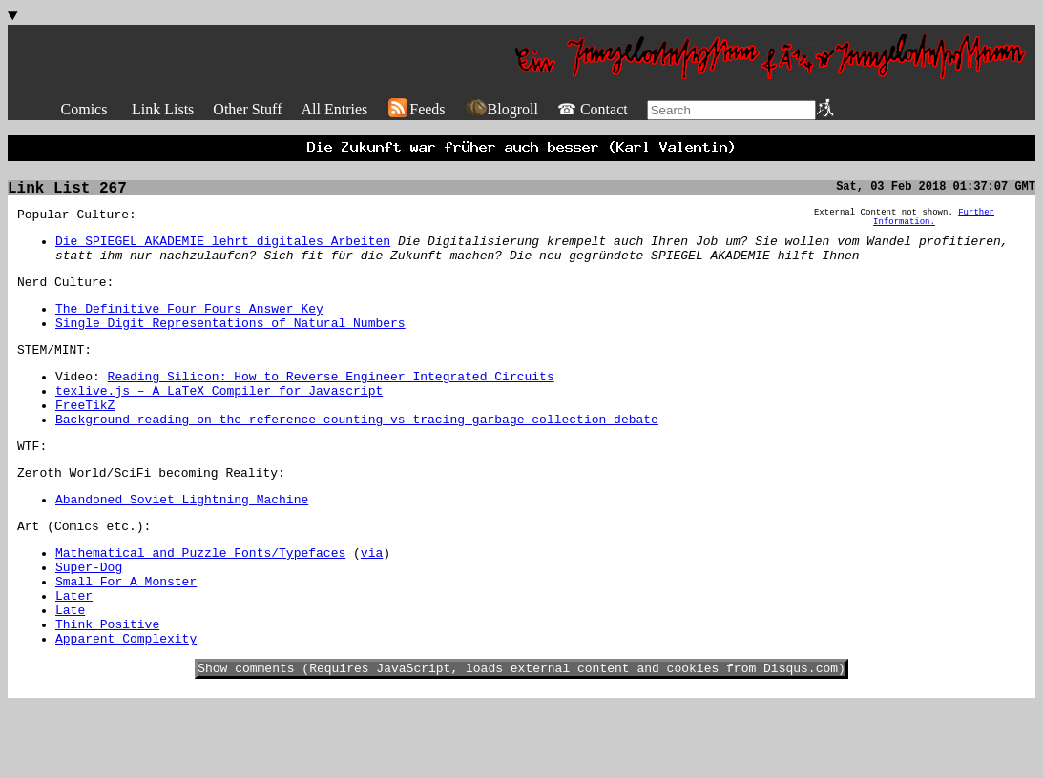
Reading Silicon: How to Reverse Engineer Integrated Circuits (331, 405)
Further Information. (933, 227)
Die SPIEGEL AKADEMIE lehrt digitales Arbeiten (222, 252)
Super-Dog (88, 621)
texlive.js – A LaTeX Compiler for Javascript (219, 422)
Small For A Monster (126, 638)
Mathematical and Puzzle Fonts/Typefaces (200, 604)
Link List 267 (67, 194)
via (372, 604)
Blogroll (501, 109)
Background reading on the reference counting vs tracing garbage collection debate (356, 456)
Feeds (415, 109)
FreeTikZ (85, 439)
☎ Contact (592, 109)
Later (74, 656)
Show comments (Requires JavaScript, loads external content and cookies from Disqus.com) (521, 739)
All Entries (334, 109)
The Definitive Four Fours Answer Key (189, 329)
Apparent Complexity (126, 707)
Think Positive (107, 690)
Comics (84, 109)
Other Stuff (247, 109)
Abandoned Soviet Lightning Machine (181, 545)
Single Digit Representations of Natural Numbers (230, 346)
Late (70, 673)
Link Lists (163, 109)
